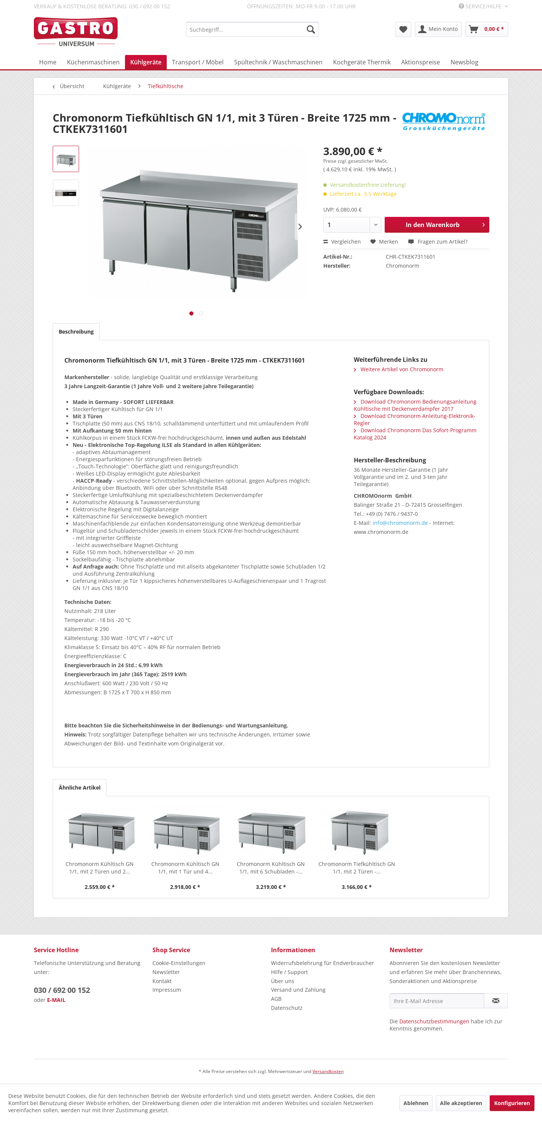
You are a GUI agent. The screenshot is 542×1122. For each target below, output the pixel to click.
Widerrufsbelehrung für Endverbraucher (322, 963)
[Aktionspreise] (420, 62)
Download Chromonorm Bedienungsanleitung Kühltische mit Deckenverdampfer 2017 (415, 405)
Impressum (166, 989)
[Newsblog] (464, 62)
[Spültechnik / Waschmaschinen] (278, 62)
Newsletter (166, 972)
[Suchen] (311, 29)
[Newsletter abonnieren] (496, 1000)
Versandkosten (328, 1071)
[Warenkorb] (486, 29)
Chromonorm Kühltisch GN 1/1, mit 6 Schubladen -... (271, 867)
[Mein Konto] (438, 29)
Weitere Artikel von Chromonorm (398, 369)
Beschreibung (76, 331)
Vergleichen (342, 241)
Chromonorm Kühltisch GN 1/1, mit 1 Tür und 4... (185, 867)
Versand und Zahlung (298, 989)
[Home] (48, 62)
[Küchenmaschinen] (93, 62)
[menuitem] (252, 29)
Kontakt (162, 981)
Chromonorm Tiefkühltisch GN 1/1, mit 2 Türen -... (356, 867)
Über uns (282, 981)
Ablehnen (415, 1103)
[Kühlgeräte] (146, 62)
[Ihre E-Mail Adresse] (437, 1000)
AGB (276, 998)
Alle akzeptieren (461, 1103)
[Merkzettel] (403, 29)
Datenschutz (287, 1007)
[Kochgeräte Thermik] (362, 62)
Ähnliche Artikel (79, 787)
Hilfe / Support (289, 972)
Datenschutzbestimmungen (434, 1021)
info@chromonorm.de (400, 522)
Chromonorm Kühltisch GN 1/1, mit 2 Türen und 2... (99, 867)
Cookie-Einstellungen (179, 963)
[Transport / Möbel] (198, 62)
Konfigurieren (512, 1103)
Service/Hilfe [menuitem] (481, 6)
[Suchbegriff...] (252, 29)
